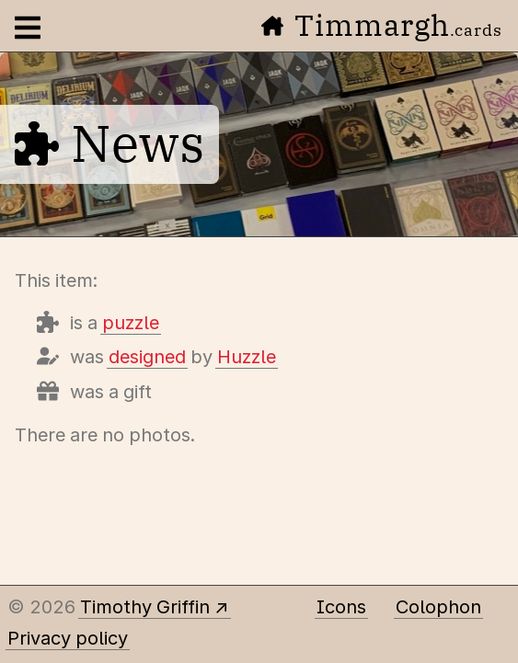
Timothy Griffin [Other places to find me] (145, 607)
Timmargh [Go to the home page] (381, 25)
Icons (341, 607)
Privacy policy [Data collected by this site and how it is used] (67, 638)
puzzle (130, 323)
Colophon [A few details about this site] (438, 607)
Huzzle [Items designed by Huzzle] (246, 357)
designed (147, 357)
